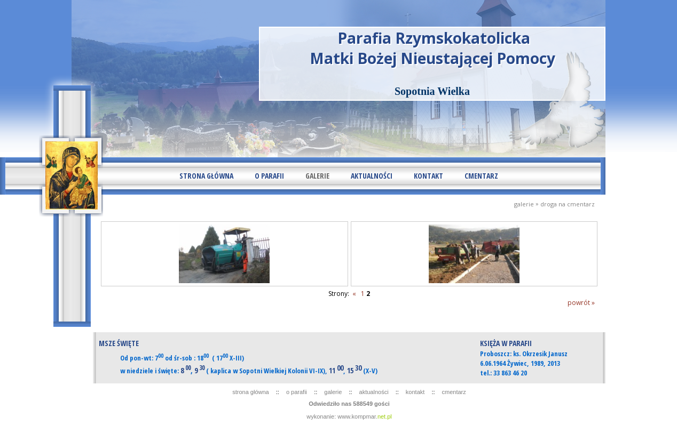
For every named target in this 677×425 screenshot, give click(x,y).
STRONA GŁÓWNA (206, 176)
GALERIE (317, 176)
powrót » (581, 302)
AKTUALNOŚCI (371, 176)
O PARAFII (269, 176)
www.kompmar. (364, 416)
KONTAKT (428, 176)
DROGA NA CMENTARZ (567, 204)
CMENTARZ (481, 176)
